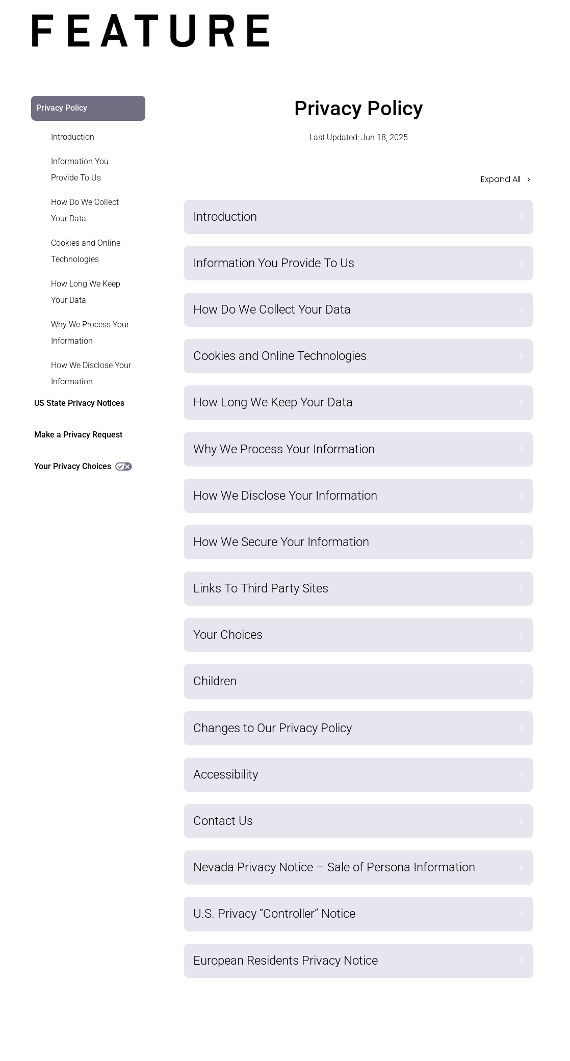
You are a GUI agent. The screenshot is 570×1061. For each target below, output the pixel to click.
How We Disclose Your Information (91, 373)
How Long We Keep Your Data (85, 292)
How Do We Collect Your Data (85, 210)
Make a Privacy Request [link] (78, 434)
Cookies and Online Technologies (85, 251)
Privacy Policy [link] (61, 108)
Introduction (72, 137)
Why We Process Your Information (90, 333)
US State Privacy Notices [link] (79, 403)
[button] (358, 182)
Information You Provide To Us (80, 170)
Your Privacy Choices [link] (83, 466)
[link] (82, 137)
